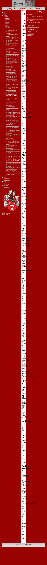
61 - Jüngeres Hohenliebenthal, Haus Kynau (13, 167)
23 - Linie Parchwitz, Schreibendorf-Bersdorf (11, 78)
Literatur (19, 11)
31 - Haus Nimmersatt (11, 92)
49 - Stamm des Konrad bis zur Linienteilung (12, 137)
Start (9, 8)
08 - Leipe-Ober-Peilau (11, 45)
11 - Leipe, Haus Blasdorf (12, 52)
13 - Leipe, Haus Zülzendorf (13, 55)
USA (6, 176)
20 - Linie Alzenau (10, 72)
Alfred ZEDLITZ (32, 31)
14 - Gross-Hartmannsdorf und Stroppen (12, 57)
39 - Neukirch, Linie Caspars (13, 112)
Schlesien (7, 26)
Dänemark (7, 19)
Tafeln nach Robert (9, 29)
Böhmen (7, 18)
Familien (22, 8)
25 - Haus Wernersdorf (11, 81)
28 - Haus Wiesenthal (11, 88)
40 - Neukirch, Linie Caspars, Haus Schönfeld (13, 114)
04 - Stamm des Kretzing (12, 37)
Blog (15, 8)
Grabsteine (37, 8)
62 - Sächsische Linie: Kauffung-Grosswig (11, 169)
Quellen (28, 10)
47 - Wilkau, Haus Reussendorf (10, 132)
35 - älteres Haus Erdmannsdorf (10, 104)
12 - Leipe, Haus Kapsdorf (12, 54)
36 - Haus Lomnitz (10, 106)
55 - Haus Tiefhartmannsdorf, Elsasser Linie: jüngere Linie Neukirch (13, 151)
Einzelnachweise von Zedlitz (12, 20)
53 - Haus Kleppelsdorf (11, 145)
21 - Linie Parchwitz (11, 73)
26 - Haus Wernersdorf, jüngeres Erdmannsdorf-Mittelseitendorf (12, 84)
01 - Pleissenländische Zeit (12, 30)
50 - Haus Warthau (10, 140)
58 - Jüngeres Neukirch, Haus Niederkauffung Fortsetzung (13, 160)
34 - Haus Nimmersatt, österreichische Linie (11, 101)
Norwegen (7, 23)
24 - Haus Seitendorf (11, 80)
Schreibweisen (11, 10)
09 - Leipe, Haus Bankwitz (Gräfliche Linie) (12, 47)
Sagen (21, 10)
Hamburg (7, 22)
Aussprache (37, 10)
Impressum (28, 11)
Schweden (7, 27)
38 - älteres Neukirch (11, 110)
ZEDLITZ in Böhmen (33, 22)
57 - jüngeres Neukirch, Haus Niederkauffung (13, 157)
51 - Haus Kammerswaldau (12, 141)
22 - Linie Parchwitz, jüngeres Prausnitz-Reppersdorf (13, 75)
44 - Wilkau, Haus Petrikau (12, 126)
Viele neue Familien (33, 27)
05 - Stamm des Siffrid (11, 38)
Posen (6, 25)
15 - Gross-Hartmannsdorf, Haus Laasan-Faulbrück (12, 60)
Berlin (6, 16)
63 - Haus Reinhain (10, 171)
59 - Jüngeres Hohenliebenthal (13, 162)
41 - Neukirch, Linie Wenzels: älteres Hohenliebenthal (13, 117)
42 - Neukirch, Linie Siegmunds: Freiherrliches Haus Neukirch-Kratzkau (12, 120)
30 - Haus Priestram (11, 91)
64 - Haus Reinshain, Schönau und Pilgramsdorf (13, 173)
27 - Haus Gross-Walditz (12, 87)
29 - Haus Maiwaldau (11, 90)
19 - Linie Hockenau (11, 70)
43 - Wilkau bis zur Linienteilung (10, 124)
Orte (29, 8)
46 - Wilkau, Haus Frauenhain (13, 130)
